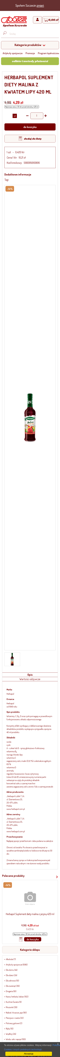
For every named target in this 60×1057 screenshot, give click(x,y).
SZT (15, 116)
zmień (40, 5)
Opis (30, 674)
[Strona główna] (14, 22)
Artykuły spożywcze (12, 53)
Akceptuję (28, 1054)
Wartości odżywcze (30, 679)
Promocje (30, 53)
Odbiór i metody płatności (30, 61)
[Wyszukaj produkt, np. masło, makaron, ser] (32, 34)
